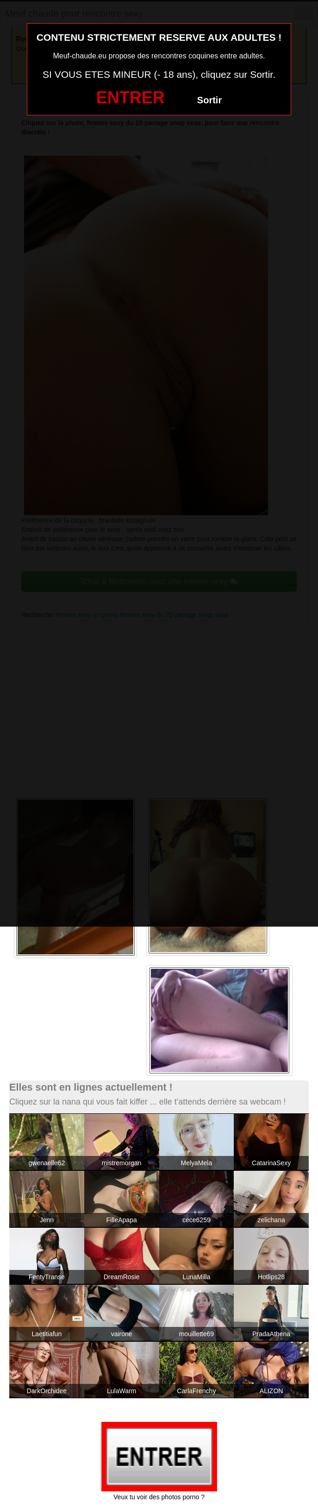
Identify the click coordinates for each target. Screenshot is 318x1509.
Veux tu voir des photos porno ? (159, 1497)
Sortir (209, 100)
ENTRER (130, 97)
